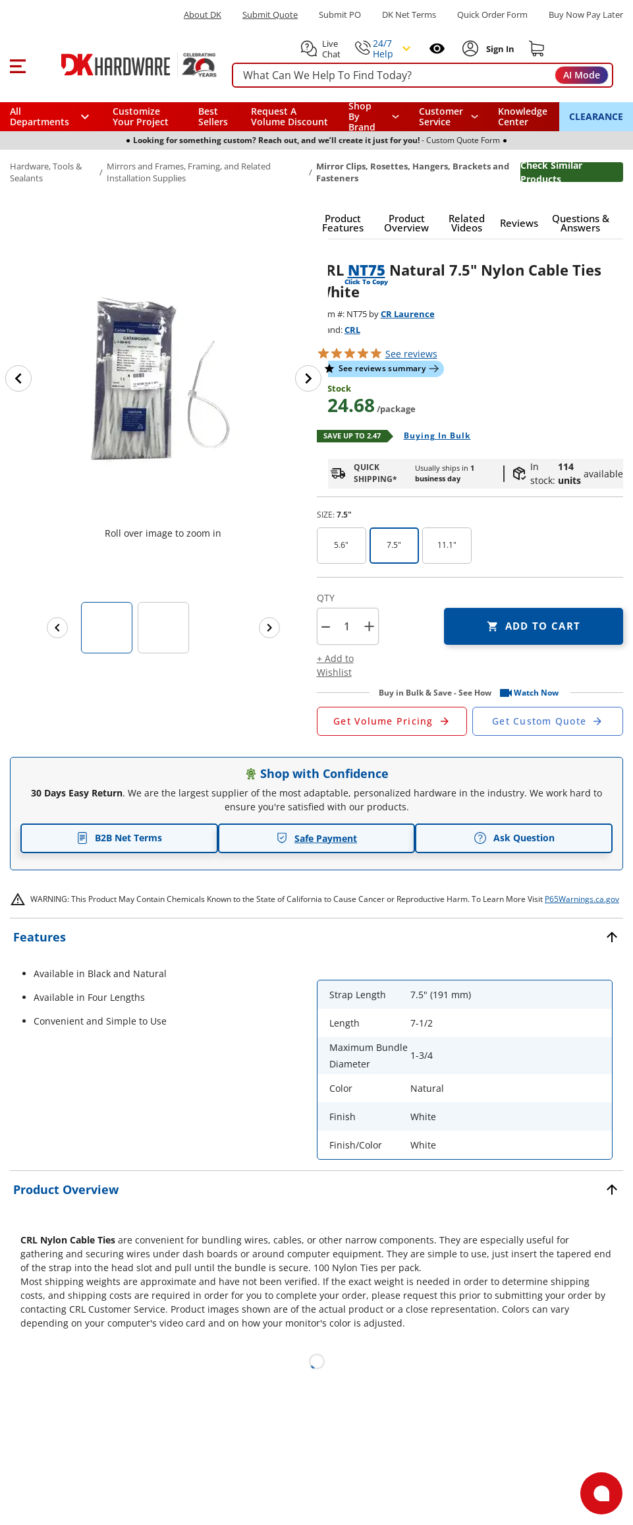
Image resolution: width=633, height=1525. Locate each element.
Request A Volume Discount (289, 116)
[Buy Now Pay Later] (586, 14)
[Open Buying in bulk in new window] (432, 436)
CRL (352, 330)
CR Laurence (408, 314)
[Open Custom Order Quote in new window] (547, 721)
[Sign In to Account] (498, 49)
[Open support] (601, 1493)
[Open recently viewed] (437, 48)
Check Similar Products (551, 172)
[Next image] (308, 378)
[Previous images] (57, 627)
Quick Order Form (492, 14)
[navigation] (448, 116)
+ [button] (369, 626)
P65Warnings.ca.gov (582, 899)
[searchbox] (422, 75)
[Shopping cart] (537, 49)
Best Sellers (213, 116)
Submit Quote (270, 14)
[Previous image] (18, 378)
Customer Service (441, 116)
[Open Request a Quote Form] (392, 721)
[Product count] (347, 626)
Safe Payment (316, 838)
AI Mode (581, 75)
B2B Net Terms (119, 837)
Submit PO (340, 14)
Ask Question (514, 838)
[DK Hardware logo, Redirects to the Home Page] (124, 64)
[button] (17, 64)
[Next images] (269, 627)
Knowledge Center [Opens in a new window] (522, 116)
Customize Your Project (141, 116)
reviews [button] (411, 353)
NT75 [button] (366, 270)
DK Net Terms (409, 14)
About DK (202, 14)
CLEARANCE (596, 116)
